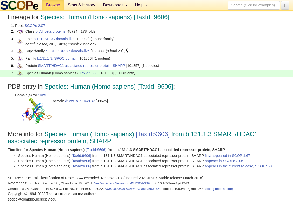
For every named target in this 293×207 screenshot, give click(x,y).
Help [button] (141, 5)
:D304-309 (122, 183)
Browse (53, 5)
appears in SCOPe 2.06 (224, 161)
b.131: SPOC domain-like (53, 39)
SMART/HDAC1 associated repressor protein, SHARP (81, 65)
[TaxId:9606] (88, 73)
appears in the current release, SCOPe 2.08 (240, 166)
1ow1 (42, 95)
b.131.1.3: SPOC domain (57, 58)
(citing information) (219, 189)
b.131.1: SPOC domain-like (68, 51)
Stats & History (81, 5)
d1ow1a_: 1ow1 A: (80, 101)
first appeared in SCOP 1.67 (227, 156)
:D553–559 (133, 189)
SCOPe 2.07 (35, 26)
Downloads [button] (115, 5)
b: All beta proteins (50, 31)
